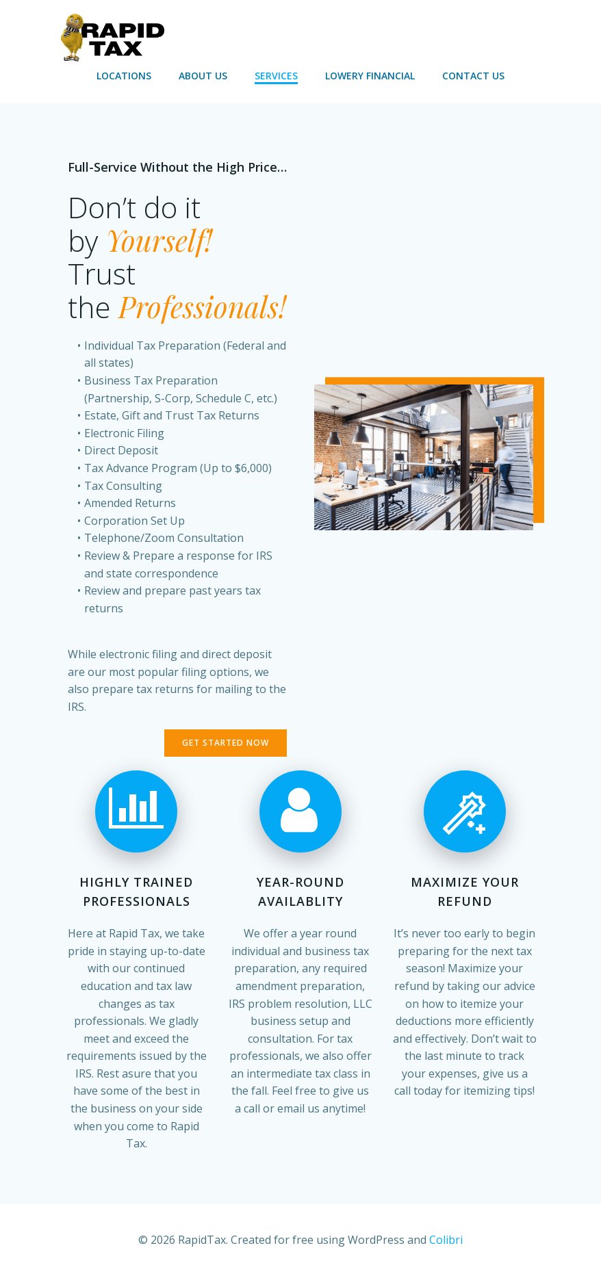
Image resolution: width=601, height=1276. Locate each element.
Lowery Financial (370, 75)
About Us (203, 75)
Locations (124, 75)
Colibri (446, 1239)
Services (276, 75)
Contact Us (473, 75)
